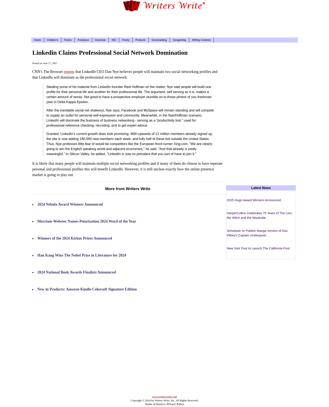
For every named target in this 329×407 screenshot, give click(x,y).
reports (69, 72)
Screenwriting (159, 40)
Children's (52, 40)
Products (140, 40)
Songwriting (179, 40)
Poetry (125, 40)
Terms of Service (155, 404)
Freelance (83, 40)
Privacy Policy (175, 404)
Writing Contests (201, 40)
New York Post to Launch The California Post (258, 248)
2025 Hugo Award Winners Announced (254, 200)
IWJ (114, 40)
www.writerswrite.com (164, 396)
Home (37, 40)
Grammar (100, 40)
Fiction (68, 40)
